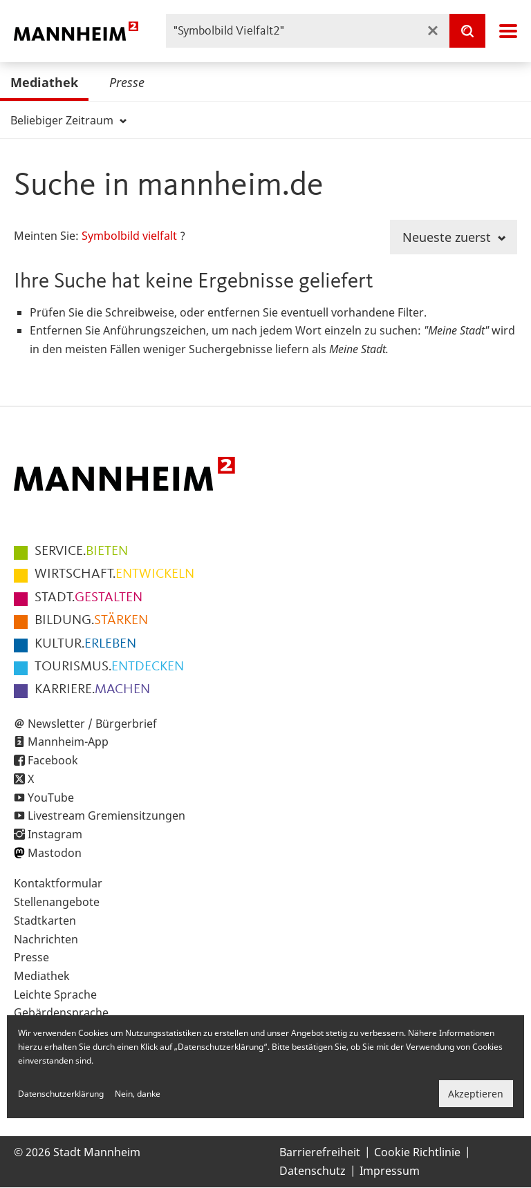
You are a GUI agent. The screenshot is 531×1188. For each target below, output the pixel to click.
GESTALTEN (88, 598)
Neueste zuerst (453, 237)
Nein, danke (137, 1094)
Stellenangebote (57, 901)
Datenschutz (312, 1170)
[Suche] (467, 31)
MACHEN (92, 690)
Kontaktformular (58, 883)
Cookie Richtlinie (417, 1152)
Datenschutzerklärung (61, 1094)
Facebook (53, 760)
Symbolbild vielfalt (129, 235)
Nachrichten (46, 939)
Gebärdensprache (61, 1012)
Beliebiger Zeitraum (68, 120)
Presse (127, 82)
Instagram (55, 834)
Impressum (390, 1170)
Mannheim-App (68, 741)
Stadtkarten (45, 920)
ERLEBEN (85, 644)
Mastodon (55, 852)
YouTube (51, 797)
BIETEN (81, 551)
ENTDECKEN (109, 667)
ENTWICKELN (114, 574)
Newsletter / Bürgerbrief (92, 723)
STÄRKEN (91, 621)
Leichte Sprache (55, 994)
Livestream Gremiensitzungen (106, 815)
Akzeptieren (475, 1093)
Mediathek (44, 82)
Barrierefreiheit (319, 1152)
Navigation (508, 31)
